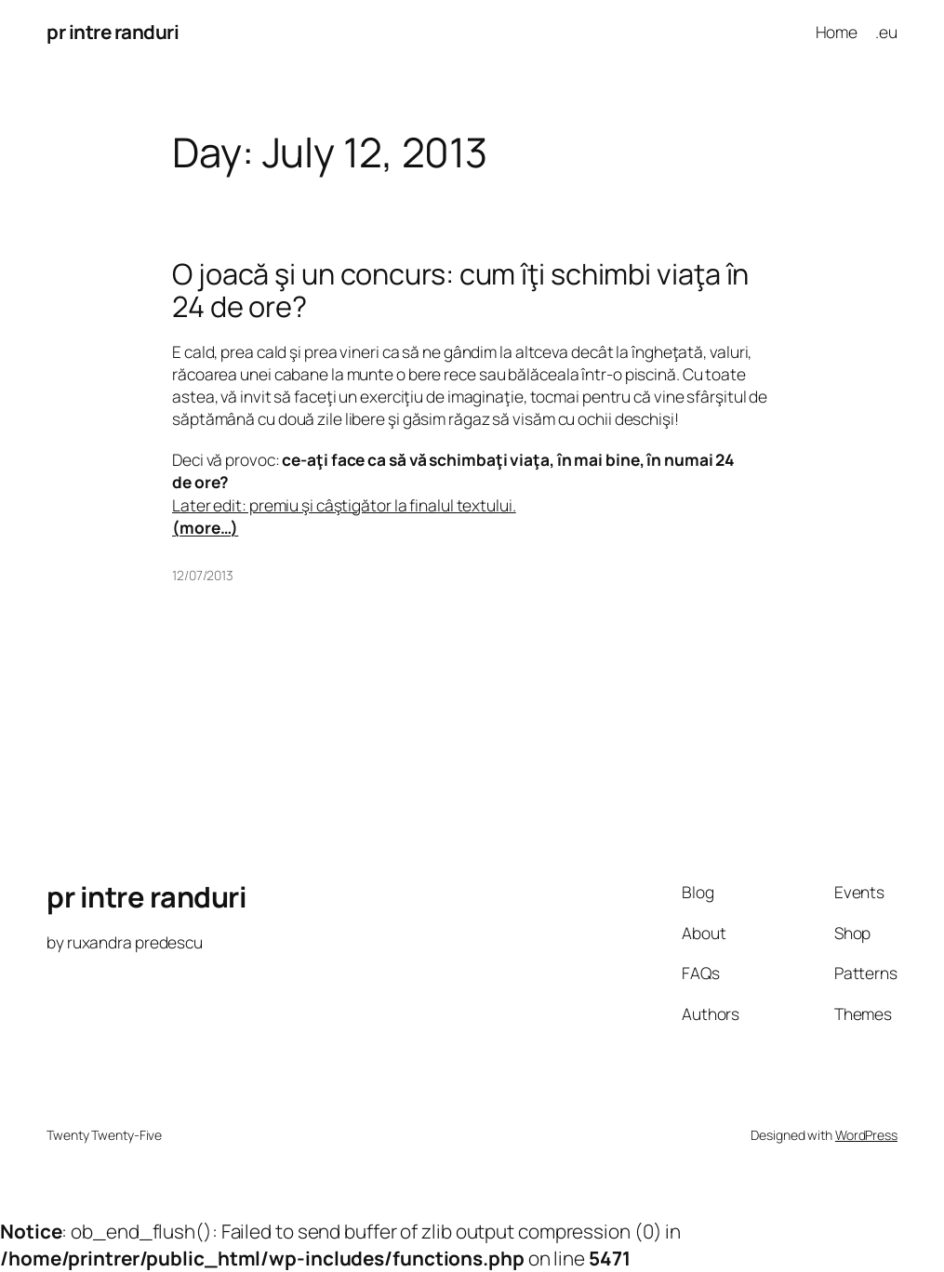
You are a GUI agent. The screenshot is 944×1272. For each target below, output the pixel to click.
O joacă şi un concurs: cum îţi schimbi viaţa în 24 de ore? (460, 290)
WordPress (866, 1135)
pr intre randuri (113, 32)
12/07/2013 (202, 575)
